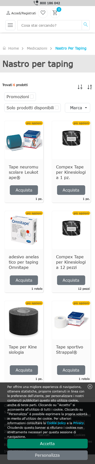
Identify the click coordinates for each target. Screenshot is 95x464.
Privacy (78, 423)
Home (10, 48)
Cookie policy (56, 423)
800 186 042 (50, 3)
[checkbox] (32, 97)
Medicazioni (37, 48)
